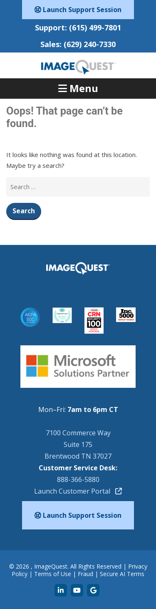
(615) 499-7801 (95, 27)
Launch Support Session (78, 9)
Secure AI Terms (122, 574)
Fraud (85, 574)
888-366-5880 (78, 479)
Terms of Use (52, 574)
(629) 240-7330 (90, 44)
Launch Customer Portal (78, 491)
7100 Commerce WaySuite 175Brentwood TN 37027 (78, 444)
